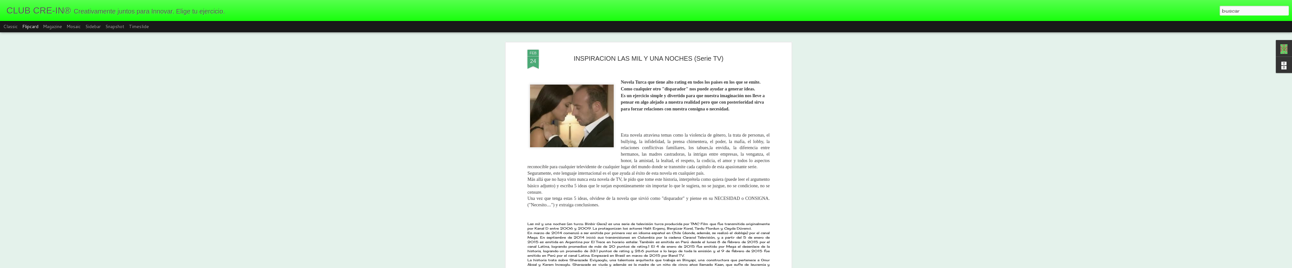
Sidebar (93, 26)
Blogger (679, 264)
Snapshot (114, 26)
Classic (10, 26)
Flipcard (30, 26)
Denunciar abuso (700, 264)
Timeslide (139, 26)
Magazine (52, 26)
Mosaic (74, 26)
